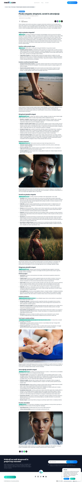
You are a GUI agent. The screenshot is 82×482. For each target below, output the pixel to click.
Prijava (73, 461)
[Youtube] (43, 476)
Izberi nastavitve (66, 476)
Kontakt (47, 2)
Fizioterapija (13, 7)
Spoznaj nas (36, 2)
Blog (42, 2)
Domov (6, 7)
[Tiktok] (41, 476)
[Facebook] (35, 476)
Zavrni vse (72, 478)
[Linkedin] (46, 476)
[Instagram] (38, 476)
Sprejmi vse (66, 478)
